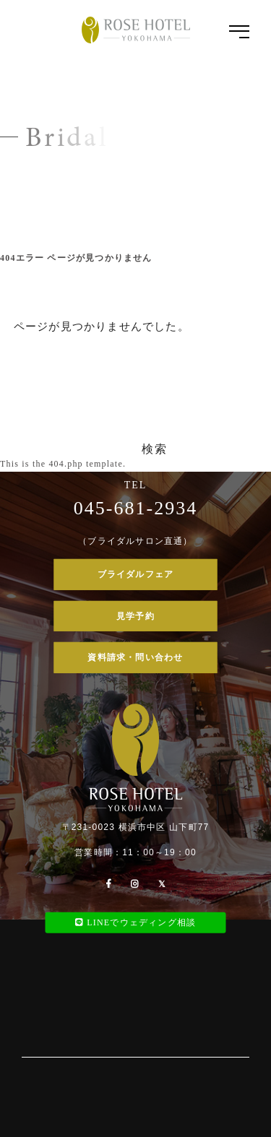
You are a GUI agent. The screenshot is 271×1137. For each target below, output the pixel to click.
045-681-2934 (135, 508)
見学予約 (135, 615)
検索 (154, 449)
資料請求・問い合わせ (135, 657)
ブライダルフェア (136, 574)
